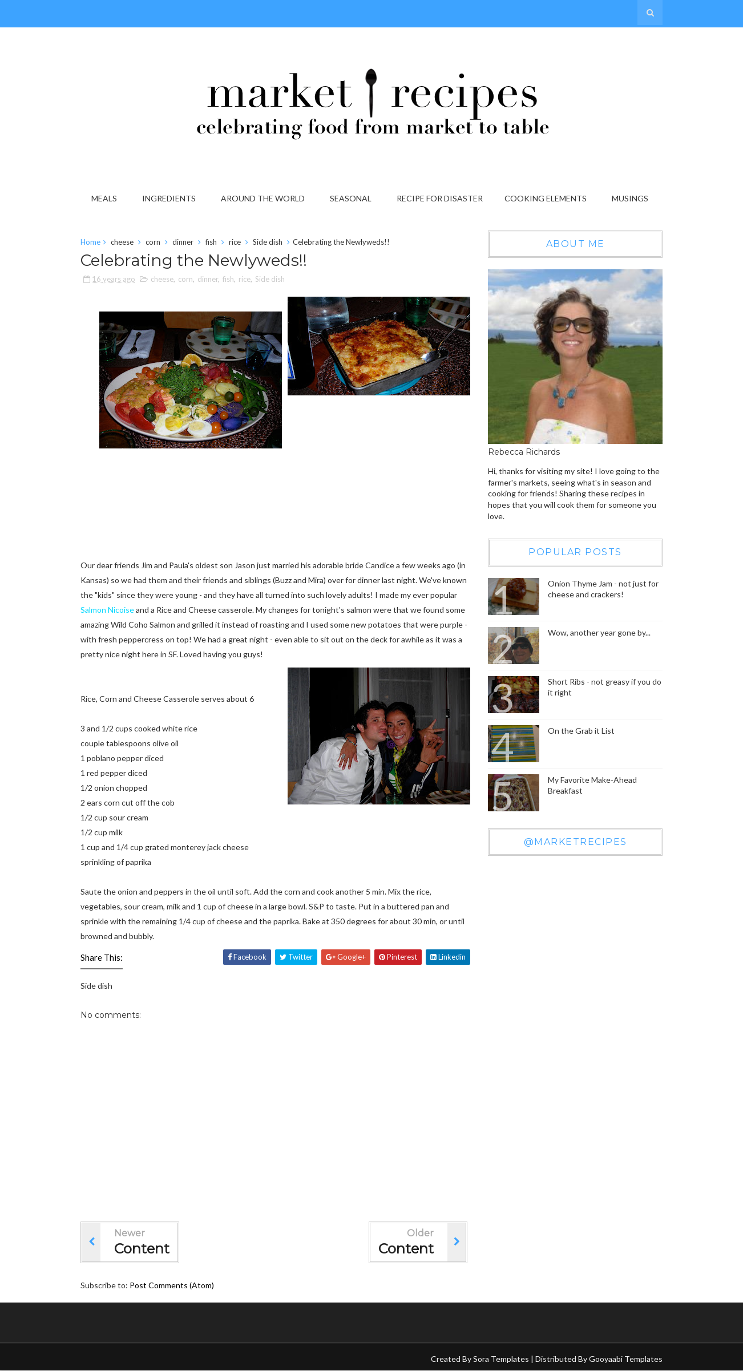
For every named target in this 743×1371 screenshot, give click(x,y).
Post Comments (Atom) (172, 1285)
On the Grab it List (581, 730)
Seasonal (350, 198)
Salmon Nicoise (107, 609)
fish (211, 241)
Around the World (263, 198)
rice (235, 241)
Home (90, 241)
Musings (630, 198)
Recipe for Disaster (440, 198)
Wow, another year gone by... (599, 632)
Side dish (267, 241)
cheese (122, 241)
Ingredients (169, 198)
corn (153, 241)
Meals (104, 198)
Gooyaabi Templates (626, 1359)
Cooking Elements (545, 198)
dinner (182, 241)
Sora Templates (501, 1359)
